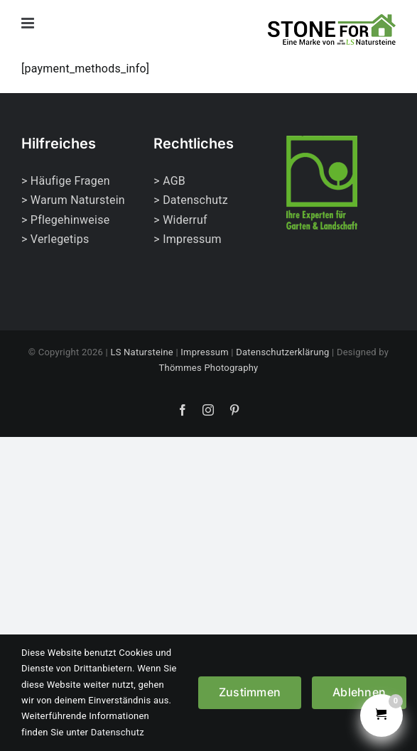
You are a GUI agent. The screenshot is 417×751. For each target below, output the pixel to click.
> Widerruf (180, 220)
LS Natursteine (141, 352)
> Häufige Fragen (65, 181)
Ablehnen (359, 692)
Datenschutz (117, 732)
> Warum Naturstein (73, 200)
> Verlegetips (55, 239)
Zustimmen (250, 692)
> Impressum (187, 239)
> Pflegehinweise (65, 220)
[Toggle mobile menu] (28, 23)
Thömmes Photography (209, 367)
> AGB (169, 181)
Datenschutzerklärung (282, 352)
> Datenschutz (190, 200)
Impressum (204, 352)
